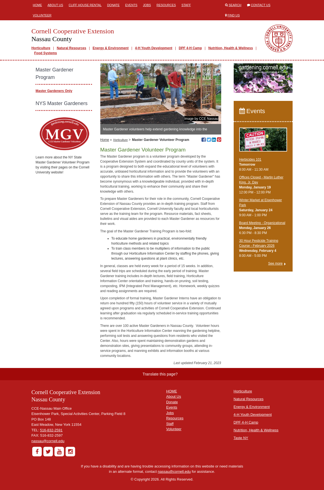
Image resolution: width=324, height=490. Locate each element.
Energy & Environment (110, 48)
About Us (55, 5)
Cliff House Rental (85, 5)
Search (235, 5)
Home (37, 5)
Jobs (147, 5)
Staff (186, 5)
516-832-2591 (51, 430)
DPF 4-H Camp (190, 48)
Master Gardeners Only (54, 91)
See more (275, 263)
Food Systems (45, 53)
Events (131, 5)
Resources (166, 5)
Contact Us (261, 5)
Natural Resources (71, 48)
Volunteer (42, 15)
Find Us (234, 15)
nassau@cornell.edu (47, 441)
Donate (113, 5)
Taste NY (241, 438)
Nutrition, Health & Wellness (230, 48)
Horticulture (40, 48)
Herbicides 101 (250, 159)
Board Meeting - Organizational (262, 223)
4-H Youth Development (153, 48)
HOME (171, 391)
